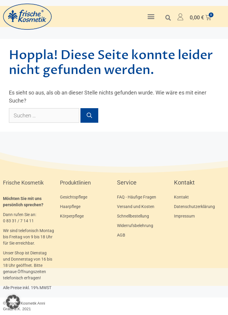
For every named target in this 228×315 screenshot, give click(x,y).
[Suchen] (89, 115)
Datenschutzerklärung (194, 206)
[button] (151, 16)
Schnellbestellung (133, 216)
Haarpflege (70, 206)
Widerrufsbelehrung (135, 225)
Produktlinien (75, 182)
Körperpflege (72, 216)
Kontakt (184, 182)
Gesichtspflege (73, 197)
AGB (121, 235)
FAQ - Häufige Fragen (136, 197)
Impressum (184, 216)
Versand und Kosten (135, 206)
